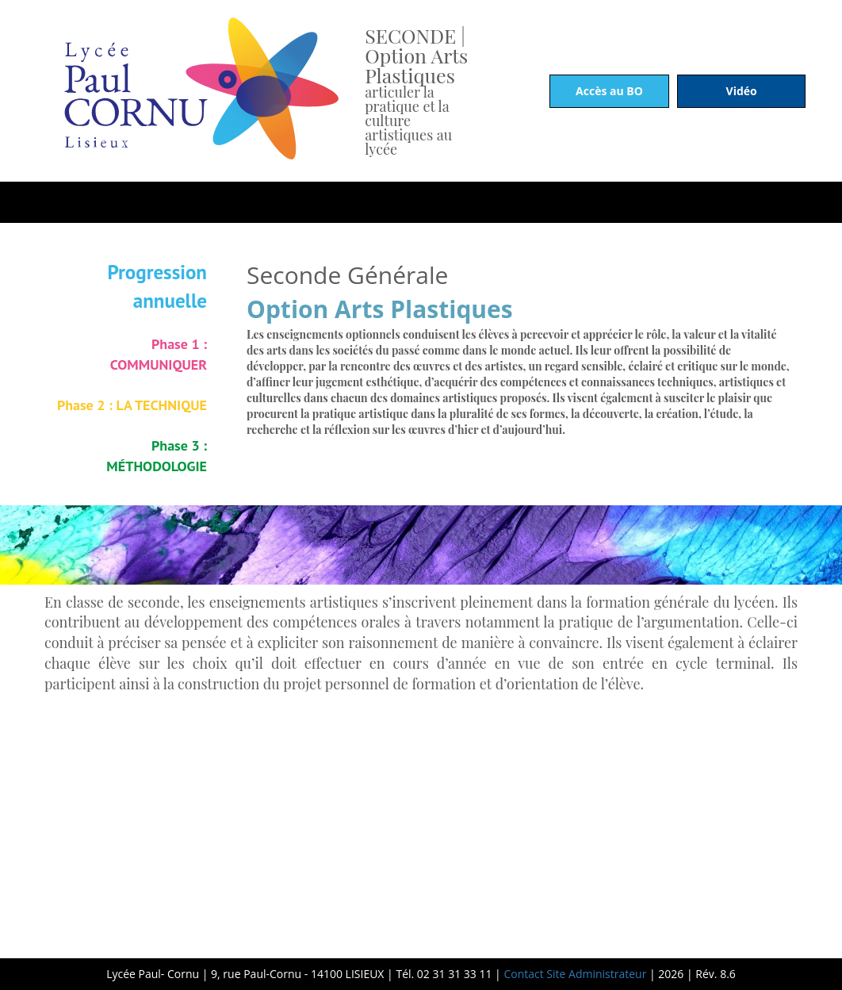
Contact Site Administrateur (574, 973)
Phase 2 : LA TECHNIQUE (132, 405)
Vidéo (741, 90)
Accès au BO (609, 90)
